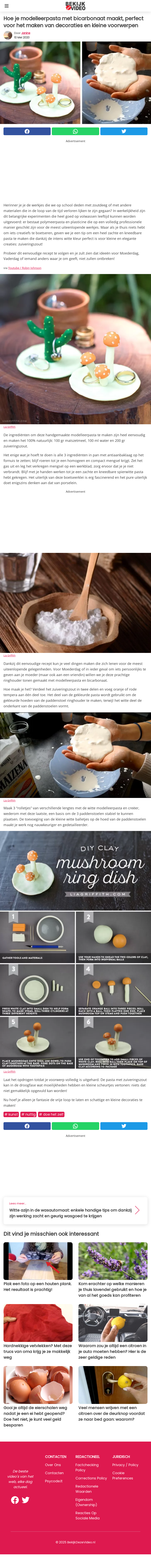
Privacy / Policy (125, 1464)
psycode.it (53, 1481)
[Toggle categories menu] (6, 6)
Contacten (54, 1473)
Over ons (53, 1464)
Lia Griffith (9, 427)
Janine (25, 33)
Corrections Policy (91, 1478)
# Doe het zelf (51, 1114)
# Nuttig (28, 1114)
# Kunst (11, 1114)
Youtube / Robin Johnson (24, 268)
